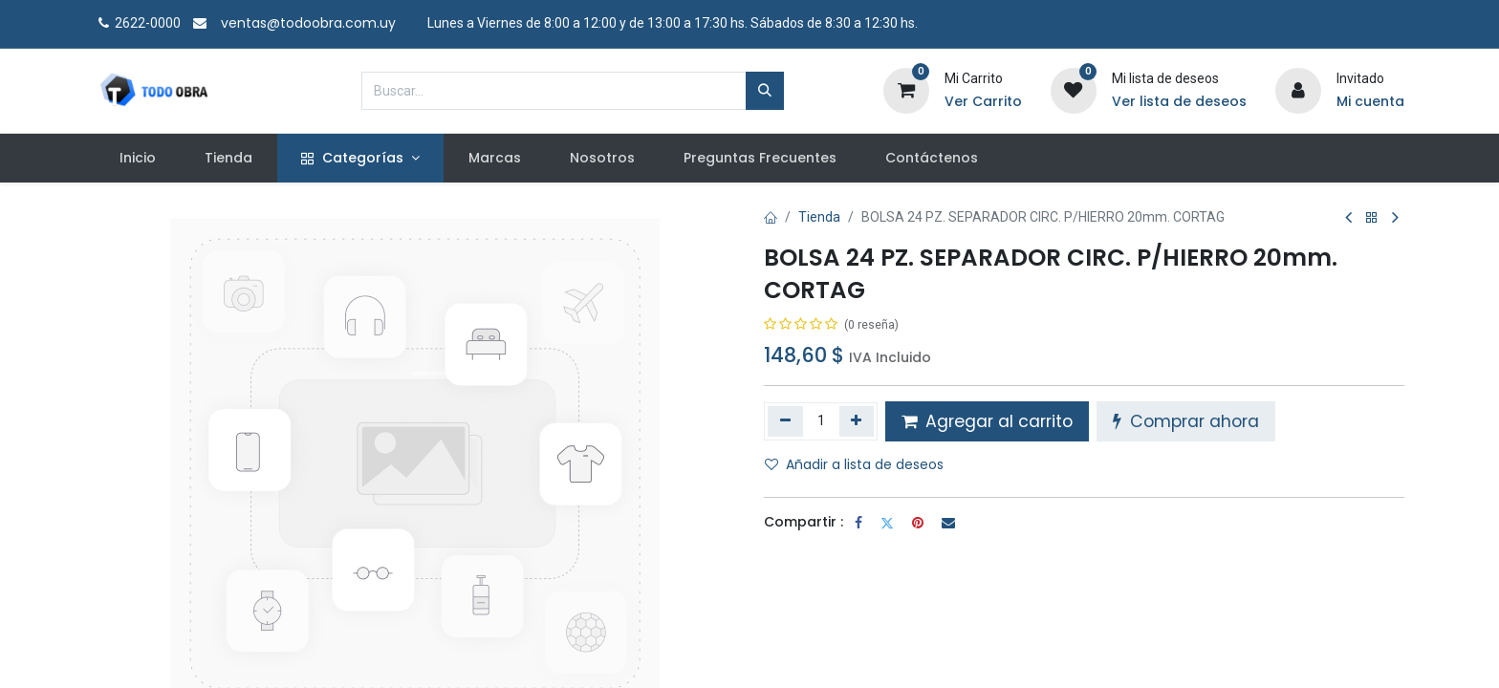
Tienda (819, 217)
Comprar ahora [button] (1186, 421)
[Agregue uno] (857, 421)
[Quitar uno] (785, 421)
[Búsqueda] (765, 91)
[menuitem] (137, 158)
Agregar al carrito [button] (987, 421)
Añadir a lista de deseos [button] (854, 464)
